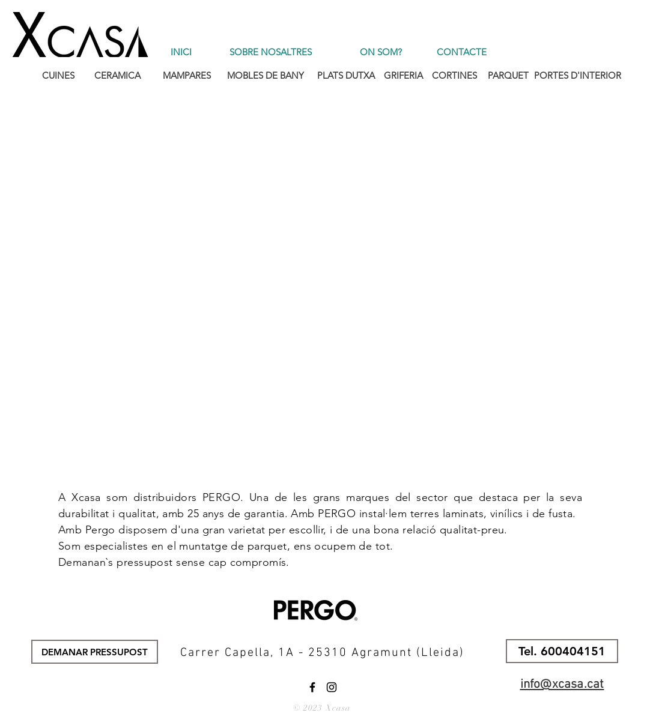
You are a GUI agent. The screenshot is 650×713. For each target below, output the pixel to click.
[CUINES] (58, 75)
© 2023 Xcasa (322, 708)
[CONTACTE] (461, 52)
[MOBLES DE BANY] (265, 75)
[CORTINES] (454, 75)
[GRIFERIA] (403, 75)
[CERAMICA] (117, 75)
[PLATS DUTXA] (345, 75)
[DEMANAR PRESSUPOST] (94, 652)
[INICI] (181, 52)
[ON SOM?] (380, 52)
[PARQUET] (507, 75)
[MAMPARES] (186, 75)
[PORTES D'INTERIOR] (577, 75)
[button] (562, 651)
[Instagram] (331, 687)
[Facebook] (312, 687)
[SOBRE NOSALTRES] (270, 52)
